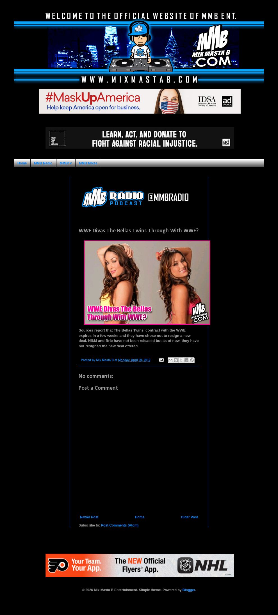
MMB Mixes (88, 163)
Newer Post (89, 517)
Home (22, 163)
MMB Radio (43, 163)
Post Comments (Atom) (119, 525)
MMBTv (66, 163)
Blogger (189, 590)
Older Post (189, 517)
